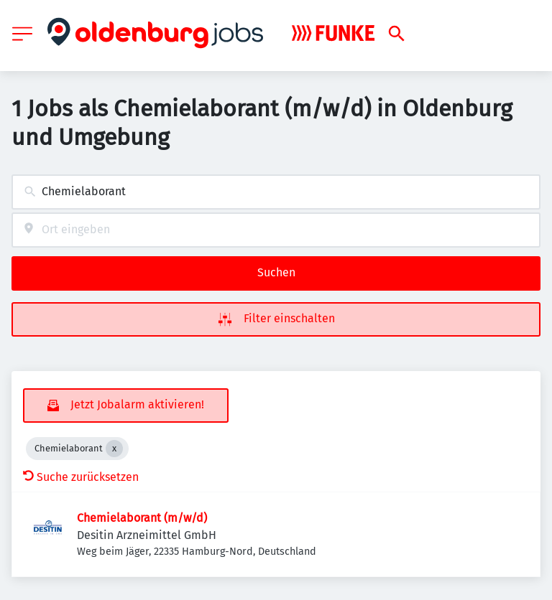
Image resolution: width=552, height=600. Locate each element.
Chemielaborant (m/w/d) (142, 518)
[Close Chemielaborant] (114, 448)
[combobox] (276, 192)
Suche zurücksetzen (81, 477)
